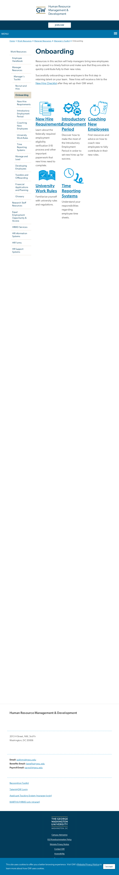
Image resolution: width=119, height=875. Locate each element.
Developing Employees (21, 167)
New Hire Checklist (46, 83)
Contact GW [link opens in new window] (59, 849)
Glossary (19, 196)
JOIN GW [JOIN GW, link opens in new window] (59, 25)
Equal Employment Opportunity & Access (19, 216)
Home (12, 41)
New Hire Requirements (24, 103)
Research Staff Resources (19, 204)
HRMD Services (19, 227)
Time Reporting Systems (22, 147)
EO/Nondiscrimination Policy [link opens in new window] (60, 840)
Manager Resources (42, 41)
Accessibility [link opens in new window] (59, 854)
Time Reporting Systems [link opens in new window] (71, 191)
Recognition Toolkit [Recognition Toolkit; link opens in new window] (19, 783)
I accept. (109, 866)
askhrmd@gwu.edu (26, 760)
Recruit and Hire (21, 87)
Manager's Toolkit (62, 41)
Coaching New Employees (22, 126)
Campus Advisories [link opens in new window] (59, 835)
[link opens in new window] (59, 823)
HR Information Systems (19, 234)
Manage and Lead (21, 158)
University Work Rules (22, 136)
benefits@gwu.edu (35, 764)
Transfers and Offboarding (21, 176)
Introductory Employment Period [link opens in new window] (74, 124)
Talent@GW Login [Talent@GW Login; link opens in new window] (19, 789)
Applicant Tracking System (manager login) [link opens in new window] (31, 796)
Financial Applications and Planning (21, 187)
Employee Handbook (17, 59)
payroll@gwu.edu (34, 767)
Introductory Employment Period (23, 114)
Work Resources (24, 41)
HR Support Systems (18, 250)
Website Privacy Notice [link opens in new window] (59, 844)
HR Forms (17, 243)
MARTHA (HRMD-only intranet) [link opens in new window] (25, 802)
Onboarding (22, 95)
